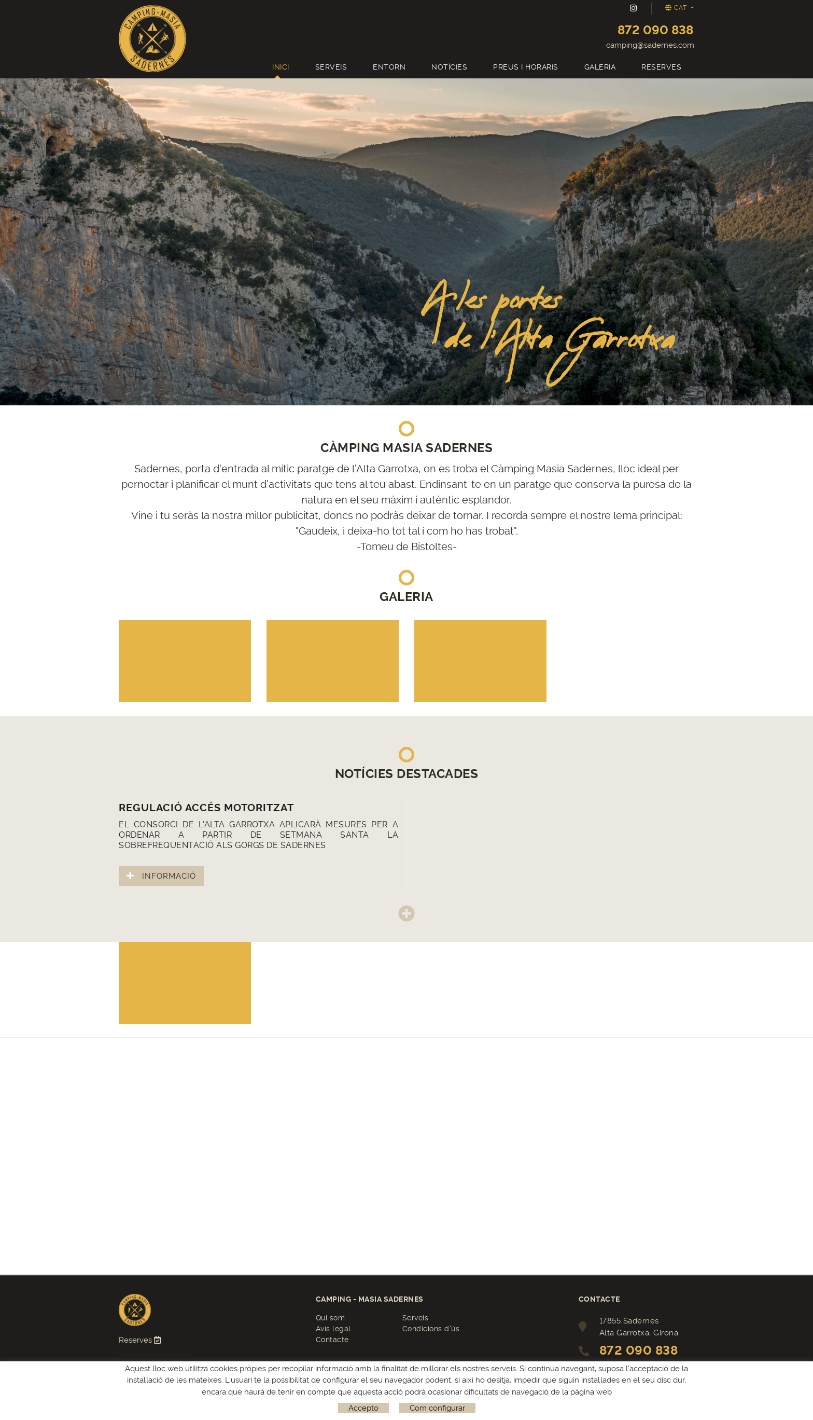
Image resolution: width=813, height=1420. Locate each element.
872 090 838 (655, 30)
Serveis (415, 1318)
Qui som (330, 1318)
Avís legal (333, 1329)
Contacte (332, 1339)
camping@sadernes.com (650, 45)
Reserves (141, 1340)
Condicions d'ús (431, 1329)
